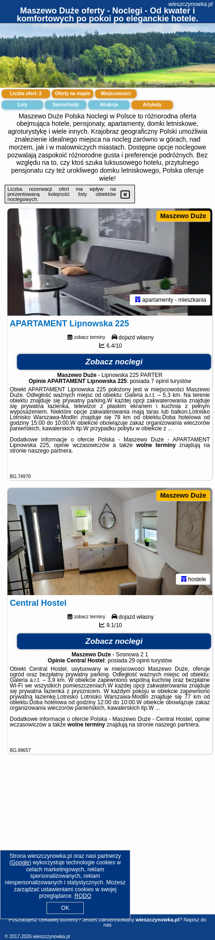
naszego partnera (49, 450)
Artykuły (152, 104)
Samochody (66, 104)
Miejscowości (116, 93)
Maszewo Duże (183, 216)
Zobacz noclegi (114, 361)
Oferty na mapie (72, 93)
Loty (22, 104)
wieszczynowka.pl (190, 4)
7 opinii (160, 381)
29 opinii (139, 660)
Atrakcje (109, 104)
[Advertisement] (107, 844)
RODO (82, 896)
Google (20, 862)
